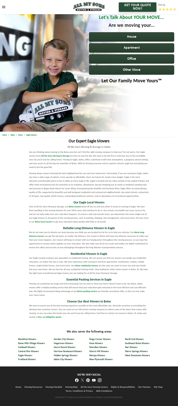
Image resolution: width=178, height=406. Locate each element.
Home (18, 387)
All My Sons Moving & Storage (55, 156)
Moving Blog (71, 387)
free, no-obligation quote (49, 317)
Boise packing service (87, 291)
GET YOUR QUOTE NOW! (137, 7)
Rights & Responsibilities (123, 387)
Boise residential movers (86, 265)
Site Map (158, 387)
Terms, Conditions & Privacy (79, 390)
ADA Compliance (104, 390)
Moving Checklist (54, 387)
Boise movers (75, 206)
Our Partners (144, 387)
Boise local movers (43, 221)
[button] (131, 37)
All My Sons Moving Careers (94, 387)
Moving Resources (33, 387)
